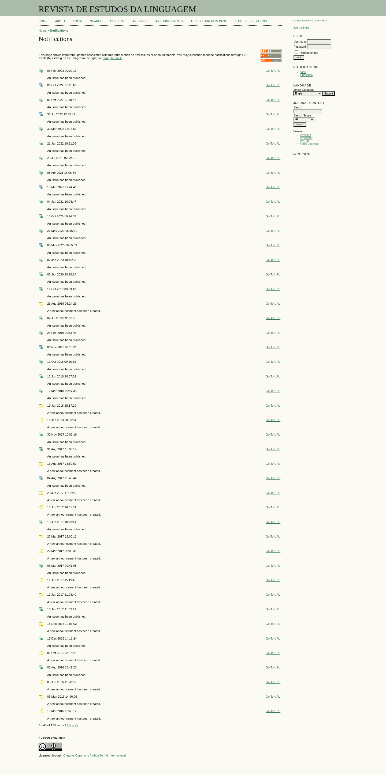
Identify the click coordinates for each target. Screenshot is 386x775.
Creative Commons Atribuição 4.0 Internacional (94, 755)
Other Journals (309, 143)
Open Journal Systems (310, 20)
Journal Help (301, 27)
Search (96, 21)
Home (43, 21)
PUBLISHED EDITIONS (251, 21)
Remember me (309, 52)
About (60, 21)
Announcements (169, 21)
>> (76, 725)
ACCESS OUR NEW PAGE (209, 21)
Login (78, 21)
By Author (306, 138)
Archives (140, 21)
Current (117, 21)
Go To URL (273, 70)
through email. (112, 58)
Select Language (303, 89)
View (303, 72)
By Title (304, 140)
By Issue (305, 135)
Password (300, 46)
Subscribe (306, 75)
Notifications (59, 30)
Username (300, 41)
